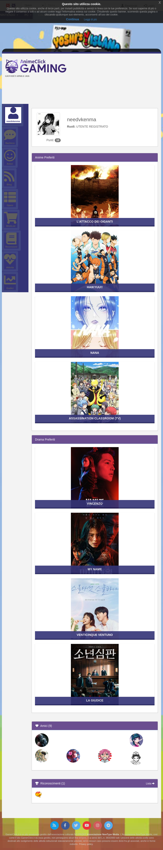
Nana (94, 352)
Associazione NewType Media (103, 834)
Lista (150, 783)
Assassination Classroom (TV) (95, 418)
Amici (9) (43, 725)
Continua (72, 19)
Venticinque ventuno (95, 634)
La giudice (95, 700)
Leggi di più (90, 19)
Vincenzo (95, 503)
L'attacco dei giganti (95, 221)
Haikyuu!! (95, 287)
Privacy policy (86, 844)
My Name (95, 569)
